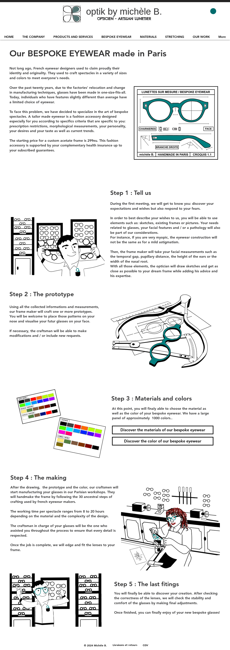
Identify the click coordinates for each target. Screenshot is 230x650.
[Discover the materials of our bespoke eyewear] (162, 430)
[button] (213, 11)
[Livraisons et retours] (125, 645)
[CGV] (145, 645)
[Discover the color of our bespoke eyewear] (162, 441)
